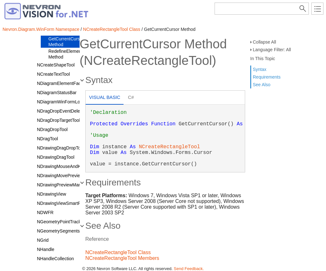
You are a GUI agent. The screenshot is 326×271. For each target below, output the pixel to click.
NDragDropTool (52, 129)
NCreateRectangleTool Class (111, 29)
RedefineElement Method (65, 54)
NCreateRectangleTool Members (122, 258)
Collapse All (264, 42)
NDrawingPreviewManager (63, 184)
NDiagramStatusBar (57, 92)
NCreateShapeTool (55, 64)
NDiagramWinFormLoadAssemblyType (75, 101)
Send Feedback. (189, 268)
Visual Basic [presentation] (104, 97)
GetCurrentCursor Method (66, 41)
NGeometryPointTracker (61, 221)
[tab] (105, 98)
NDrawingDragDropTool (60, 147)
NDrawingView (51, 194)
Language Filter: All (272, 49)
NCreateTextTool (53, 74)
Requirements (266, 77)
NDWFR (45, 212)
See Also (261, 84)
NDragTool (47, 138)
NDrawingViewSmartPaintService (70, 203)
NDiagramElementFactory (62, 83)
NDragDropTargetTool (58, 120)
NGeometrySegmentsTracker (66, 230)
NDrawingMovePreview (60, 175)
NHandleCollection (55, 258)
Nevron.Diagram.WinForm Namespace (41, 29)
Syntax (259, 69)
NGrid (43, 240)
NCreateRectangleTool (169, 147)
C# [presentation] (131, 97)
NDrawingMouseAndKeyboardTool (71, 166)
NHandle (45, 249)
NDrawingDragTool (55, 157)
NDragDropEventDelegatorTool (67, 111)
